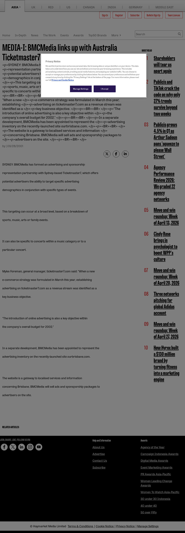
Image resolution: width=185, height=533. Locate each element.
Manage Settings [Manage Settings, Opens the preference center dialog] (81, 88)
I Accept (104, 88)
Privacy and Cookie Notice (63, 80)
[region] (94, 75)
